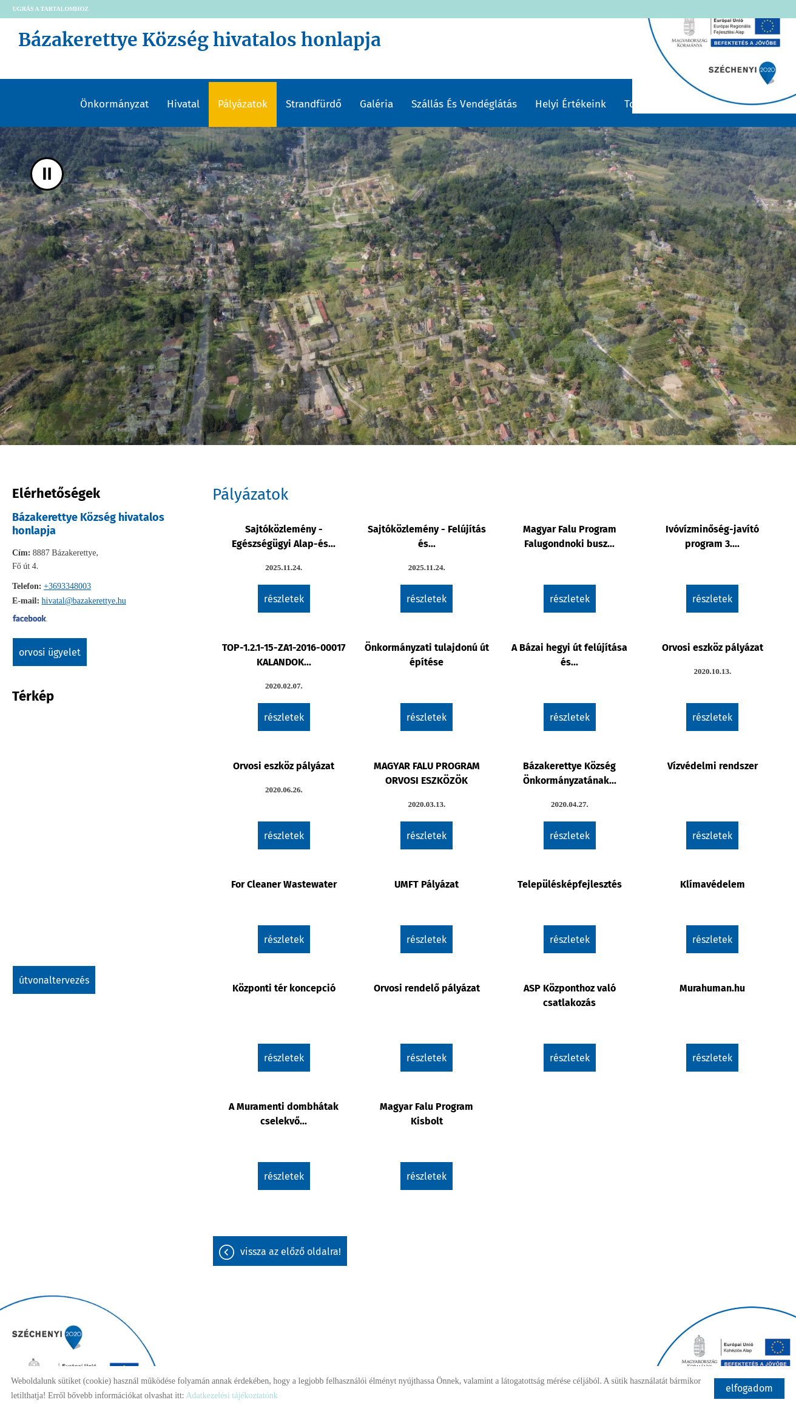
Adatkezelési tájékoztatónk (231, 1395)
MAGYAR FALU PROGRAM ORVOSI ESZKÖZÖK (427, 773)
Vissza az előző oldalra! (290, 1251)
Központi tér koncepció (284, 988)
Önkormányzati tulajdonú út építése (427, 655)
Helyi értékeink (570, 104)
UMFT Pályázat (426, 884)
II (47, 174)
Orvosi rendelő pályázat (427, 988)
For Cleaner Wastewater (284, 884)
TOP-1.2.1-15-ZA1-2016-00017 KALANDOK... (283, 655)
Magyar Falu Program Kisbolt (426, 1114)
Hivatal (183, 104)
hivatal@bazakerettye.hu (84, 600)
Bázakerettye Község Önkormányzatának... (569, 773)
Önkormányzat (114, 104)
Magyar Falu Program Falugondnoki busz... (569, 536)
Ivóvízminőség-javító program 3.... (712, 536)
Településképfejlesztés (570, 884)
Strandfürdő (314, 104)
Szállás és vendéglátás (464, 104)
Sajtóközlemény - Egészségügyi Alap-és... (284, 536)
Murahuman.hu (712, 988)
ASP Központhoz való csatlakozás (570, 995)
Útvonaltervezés (54, 979)
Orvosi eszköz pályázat (712, 647)
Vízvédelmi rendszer (712, 766)
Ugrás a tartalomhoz (51, 8)
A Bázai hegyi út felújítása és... (569, 655)
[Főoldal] (379, 42)
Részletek (284, 599)
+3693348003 (67, 586)
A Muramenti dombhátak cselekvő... (284, 1114)
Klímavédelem (712, 884)
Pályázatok (243, 104)
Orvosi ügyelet (50, 652)
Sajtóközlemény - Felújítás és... (427, 536)
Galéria (376, 104)
